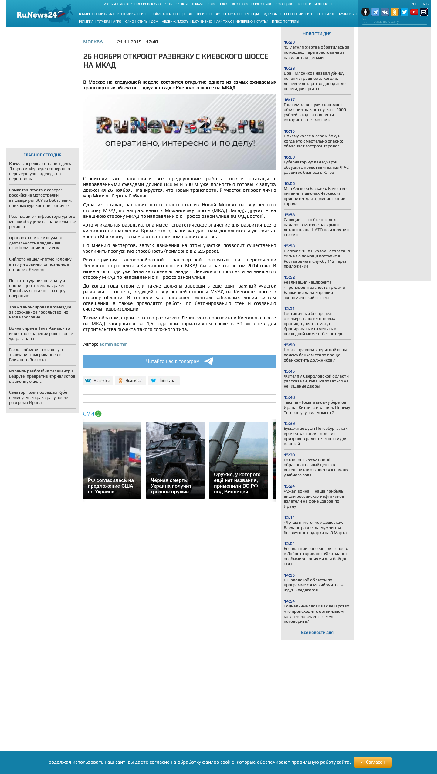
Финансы (163, 14)
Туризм (103, 21)
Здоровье (271, 14)
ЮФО (245, 4)
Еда (256, 14)
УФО (269, 4)
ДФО (289, 4)
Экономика (126, 14)
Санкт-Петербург (190, 4)
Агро (117, 21)
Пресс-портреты (285, 21)
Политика (103, 14)
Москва (126, 4)
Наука (230, 14)
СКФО (257, 4)
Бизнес (145, 14)
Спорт (244, 14)
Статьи (262, 21)
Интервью (244, 21)
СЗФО (212, 4)
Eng (424, 4)
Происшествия (209, 14)
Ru (413, 4)
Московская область (154, 4)
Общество (183, 14)
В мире (85, 14)
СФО (279, 4)
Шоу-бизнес (202, 21)
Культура (346, 14)
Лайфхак (224, 21)
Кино (129, 21)
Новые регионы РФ (313, 4)
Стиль (142, 21)
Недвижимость (175, 21)
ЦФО (223, 4)
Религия (86, 21)
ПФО (234, 4)
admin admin (113, 344)
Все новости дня (317, 632)
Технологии (292, 14)
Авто (331, 14)
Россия (110, 4)
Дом (154, 21)
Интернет (315, 14)
